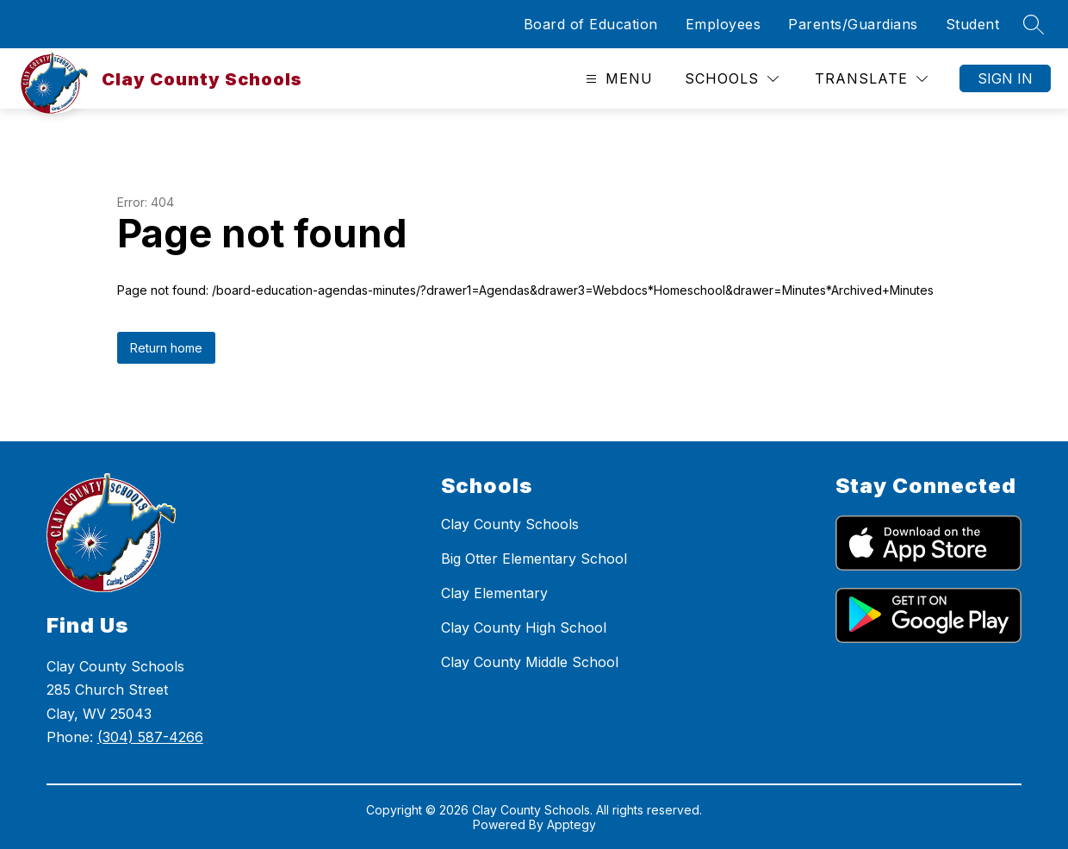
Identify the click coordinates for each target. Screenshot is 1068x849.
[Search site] (1033, 24)
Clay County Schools (510, 524)
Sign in (1005, 78)
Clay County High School (523, 627)
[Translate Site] (871, 79)
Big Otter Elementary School (534, 558)
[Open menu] (617, 79)
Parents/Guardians (853, 24)
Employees (723, 24)
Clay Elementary (494, 593)
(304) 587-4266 (150, 737)
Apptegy (571, 824)
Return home (166, 347)
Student (973, 24)
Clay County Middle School (529, 662)
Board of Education (591, 24)
